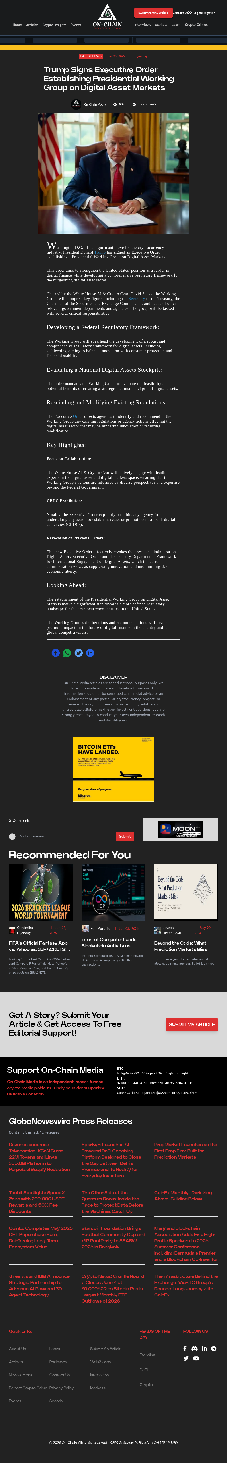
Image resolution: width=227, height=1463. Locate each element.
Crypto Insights (54, 25)
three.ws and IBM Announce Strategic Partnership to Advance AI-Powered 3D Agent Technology (39, 1285)
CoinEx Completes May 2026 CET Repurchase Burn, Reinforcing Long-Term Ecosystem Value (41, 1237)
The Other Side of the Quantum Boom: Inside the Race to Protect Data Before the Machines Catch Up (112, 1202)
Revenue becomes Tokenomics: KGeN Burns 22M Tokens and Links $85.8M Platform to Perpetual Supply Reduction (39, 1157)
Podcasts (58, 1362)
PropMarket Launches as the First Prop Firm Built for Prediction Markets (185, 1151)
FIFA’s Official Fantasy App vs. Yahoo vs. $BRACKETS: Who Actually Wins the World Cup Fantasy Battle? (40, 947)
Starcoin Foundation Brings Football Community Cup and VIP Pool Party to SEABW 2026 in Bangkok (113, 1237)
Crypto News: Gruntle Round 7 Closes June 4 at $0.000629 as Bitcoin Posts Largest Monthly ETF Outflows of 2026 (113, 1288)
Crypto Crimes (196, 25)
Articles (32, 25)
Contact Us (180, 13)
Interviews (142, 25)
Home (17, 25)
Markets (161, 25)
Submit (125, 836)
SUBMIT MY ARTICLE (192, 1024)
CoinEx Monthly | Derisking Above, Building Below (183, 1196)
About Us (17, 1349)
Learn (176, 25)
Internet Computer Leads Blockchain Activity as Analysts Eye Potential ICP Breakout (110, 943)
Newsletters (20, 1375)
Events (75, 25)
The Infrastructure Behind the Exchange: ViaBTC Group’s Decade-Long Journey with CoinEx (186, 1285)
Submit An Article (153, 13)
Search (56, 1401)
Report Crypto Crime (28, 1388)
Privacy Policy (61, 1388)
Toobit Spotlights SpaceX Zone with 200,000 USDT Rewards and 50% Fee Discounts (37, 1202)
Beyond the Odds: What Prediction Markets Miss (180, 946)
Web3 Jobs (100, 1362)
